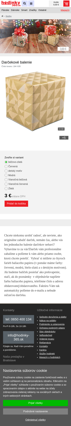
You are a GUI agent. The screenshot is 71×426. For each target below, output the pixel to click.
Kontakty (43, 346)
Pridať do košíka (16, 203)
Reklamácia (45, 342)
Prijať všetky (35, 403)
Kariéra (42, 350)
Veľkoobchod (45, 335)
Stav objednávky (47, 331)
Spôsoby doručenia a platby (53, 317)
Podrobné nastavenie (35, 411)
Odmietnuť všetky (35, 419)
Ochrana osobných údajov (52, 328)
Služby (8, 16)
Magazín (65, 10)
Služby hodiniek (47, 353)
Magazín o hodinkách (49, 357)
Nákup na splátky (47, 320)
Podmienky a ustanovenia (52, 324)
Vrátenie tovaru (46, 339)
